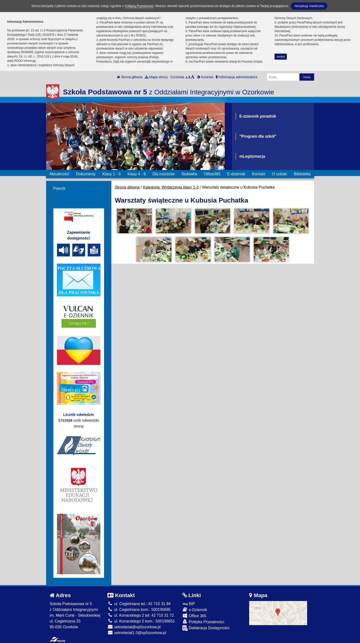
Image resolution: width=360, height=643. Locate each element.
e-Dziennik (194, 609)
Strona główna (129, 77)
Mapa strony (156, 77)
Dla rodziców (164, 174)
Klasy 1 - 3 (111, 174)
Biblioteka (302, 174)
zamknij (281, 56)
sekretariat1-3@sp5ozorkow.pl (136, 633)
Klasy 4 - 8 (136, 174)
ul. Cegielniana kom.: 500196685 (138, 610)
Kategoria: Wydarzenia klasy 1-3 (170, 187)
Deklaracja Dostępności (206, 628)
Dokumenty (86, 174)
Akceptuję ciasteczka (309, 6)
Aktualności (59, 174)
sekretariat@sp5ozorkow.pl (134, 627)
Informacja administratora (236, 77)
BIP (188, 604)
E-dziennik (236, 174)
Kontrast (205, 77)
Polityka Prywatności (203, 621)
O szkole (279, 174)
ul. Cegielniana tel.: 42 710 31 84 (138, 604)
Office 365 (194, 615)
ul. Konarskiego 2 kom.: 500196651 (141, 621)
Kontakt (258, 174)
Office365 (212, 174)
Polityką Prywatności (139, 6)
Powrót (59, 188)
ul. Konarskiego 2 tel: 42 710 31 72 (140, 615)
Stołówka (189, 174)
